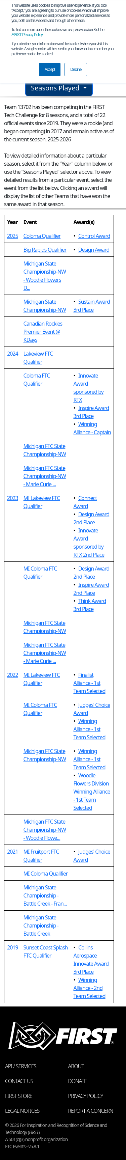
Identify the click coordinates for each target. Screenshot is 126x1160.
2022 (12, 675)
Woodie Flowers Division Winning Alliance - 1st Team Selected (91, 791)
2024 (12, 353)
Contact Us (19, 1081)
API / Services (20, 1066)
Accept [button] (50, 69)
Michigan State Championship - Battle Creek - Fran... (45, 895)
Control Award (94, 236)
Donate (77, 1081)
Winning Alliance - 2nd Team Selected (89, 988)
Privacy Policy (26, 34)
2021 (12, 851)
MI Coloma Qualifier (46, 873)
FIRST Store (18, 1096)
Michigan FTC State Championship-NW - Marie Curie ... (45, 476)
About (76, 1066)
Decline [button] (75, 69)
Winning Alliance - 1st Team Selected (89, 729)
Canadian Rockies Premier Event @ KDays (43, 331)
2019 (12, 947)
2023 (12, 498)
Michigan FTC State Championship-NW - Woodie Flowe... (45, 829)
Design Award (93, 249)
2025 (12, 236)
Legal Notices (22, 1110)
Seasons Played (56, 87)
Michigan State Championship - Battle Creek (41, 925)
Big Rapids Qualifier (45, 249)
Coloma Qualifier (42, 236)
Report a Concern (90, 1110)
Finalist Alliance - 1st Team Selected (89, 683)
